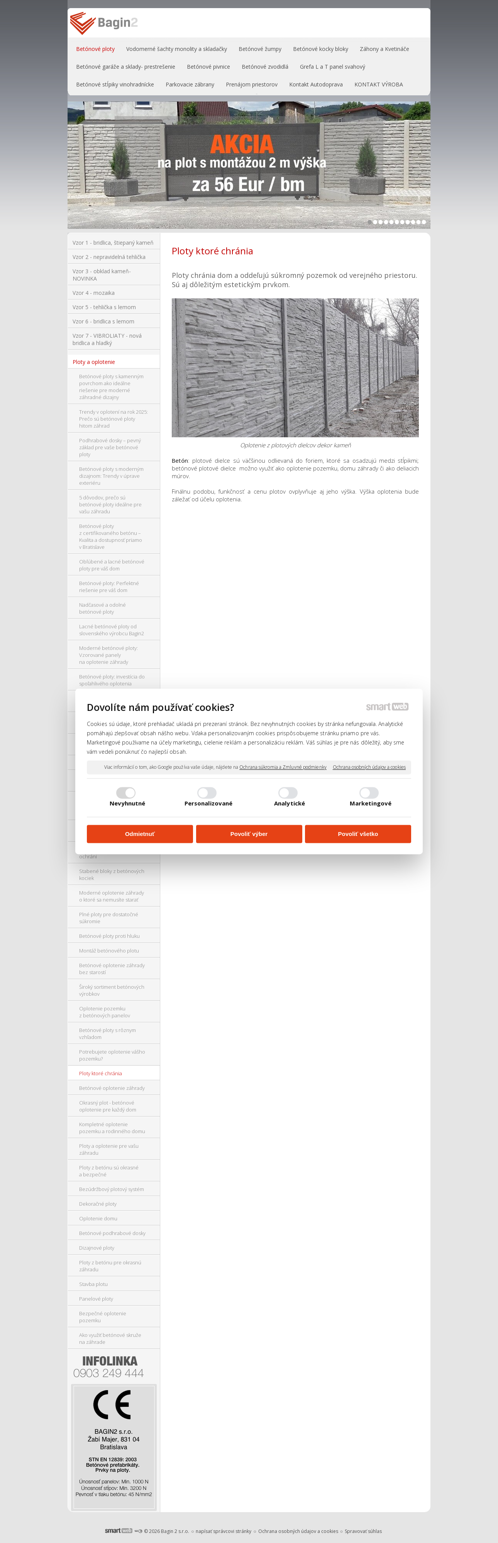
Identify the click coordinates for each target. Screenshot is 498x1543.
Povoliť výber (249, 834)
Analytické (289, 803)
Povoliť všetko (358, 834)
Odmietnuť (140, 834)
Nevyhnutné (128, 803)
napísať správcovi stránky (223, 1531)
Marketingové (370, 803)
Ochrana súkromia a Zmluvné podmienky (283, 767)
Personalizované (209, 803)
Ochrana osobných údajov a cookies (369, 767)
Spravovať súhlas (363, 1531)
